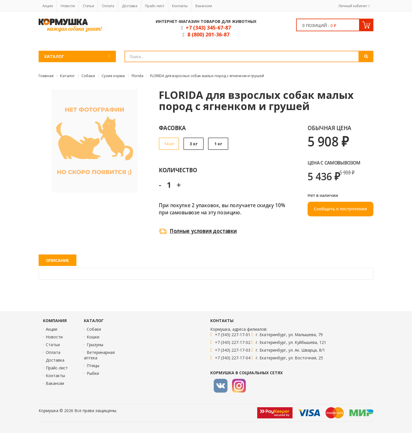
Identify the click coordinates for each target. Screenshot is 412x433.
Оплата (108, 5)
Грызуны (95, 344)
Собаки (94, 329)
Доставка (129, 5)
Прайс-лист (154, 5)
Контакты (180, 5)
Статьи (88, 5)
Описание (57, 260)
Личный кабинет (352, 5)
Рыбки (93, 373)
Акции (47, 5)
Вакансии (203, 5)
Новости (68, 5)
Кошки (93, 337)
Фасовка (172, 128)
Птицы (93, 365)
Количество (178, 170)
